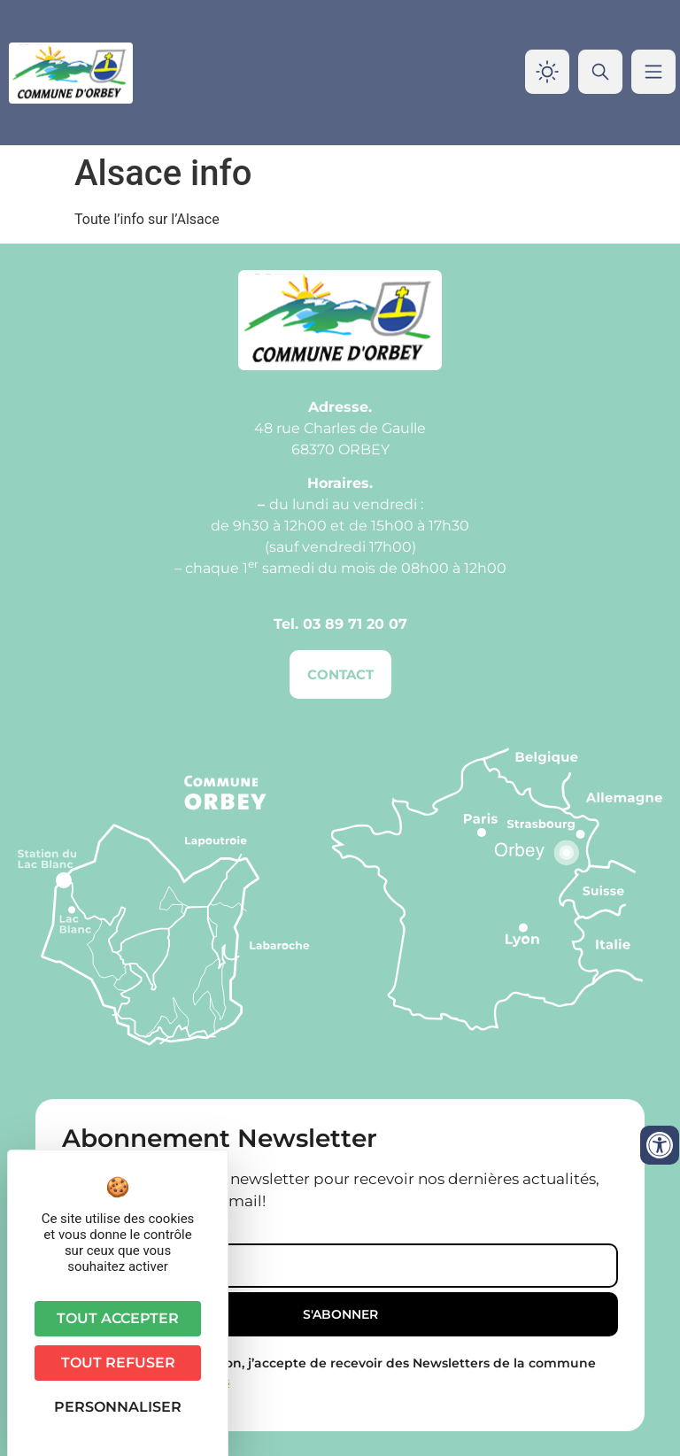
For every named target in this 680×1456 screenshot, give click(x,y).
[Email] (340, 1265)
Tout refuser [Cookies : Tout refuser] (118, 1362)
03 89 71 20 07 (355, 624)
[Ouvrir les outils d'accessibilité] (659, 1145)
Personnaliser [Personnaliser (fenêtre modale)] (118, 1406)
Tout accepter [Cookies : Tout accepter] (118, 1318)
